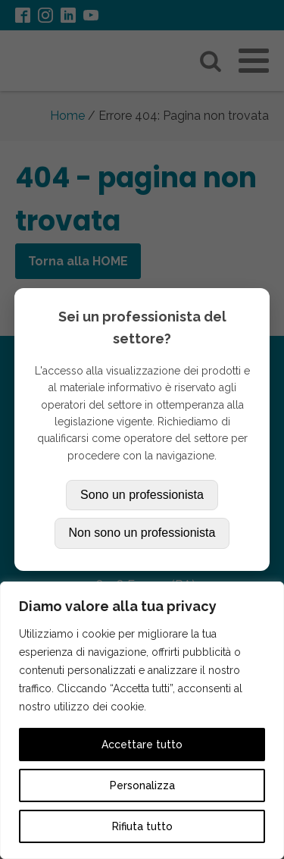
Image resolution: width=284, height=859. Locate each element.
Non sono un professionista (142, 532)
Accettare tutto (142, 744)
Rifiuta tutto (142, 826)
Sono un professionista (142, 494)
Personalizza (142, 785)
